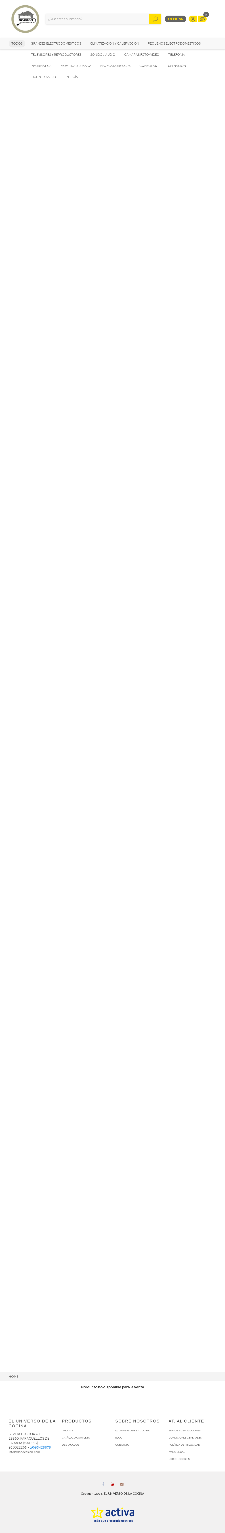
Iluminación (176, 66)
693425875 (40, 1447)
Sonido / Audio (102, 55)
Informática (41, 66)
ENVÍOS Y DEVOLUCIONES (185, 1430)
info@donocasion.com (24, 1452)
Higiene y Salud (43, 77)
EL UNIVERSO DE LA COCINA (132, 1430)
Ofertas (175, 19)
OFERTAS (67, 1430)
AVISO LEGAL (177, 1451)
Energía (71, 77)
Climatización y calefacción (114, 43)
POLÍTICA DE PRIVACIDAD (184, 1444)
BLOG (118, 1437)
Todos (17, 43)
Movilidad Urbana (76, 66)
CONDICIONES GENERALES (185, 1437)
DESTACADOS (70, 1444)
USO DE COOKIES (179, 1459)
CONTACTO (122, 1444)
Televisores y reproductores (56, 55)
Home (13, 1377)
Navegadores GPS (115, 66)
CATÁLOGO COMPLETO (76, 1437)
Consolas (148, 66)
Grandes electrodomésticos (56, 43)
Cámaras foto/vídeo (141, 55)
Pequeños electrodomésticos (174, 43)
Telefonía (176, 55)
